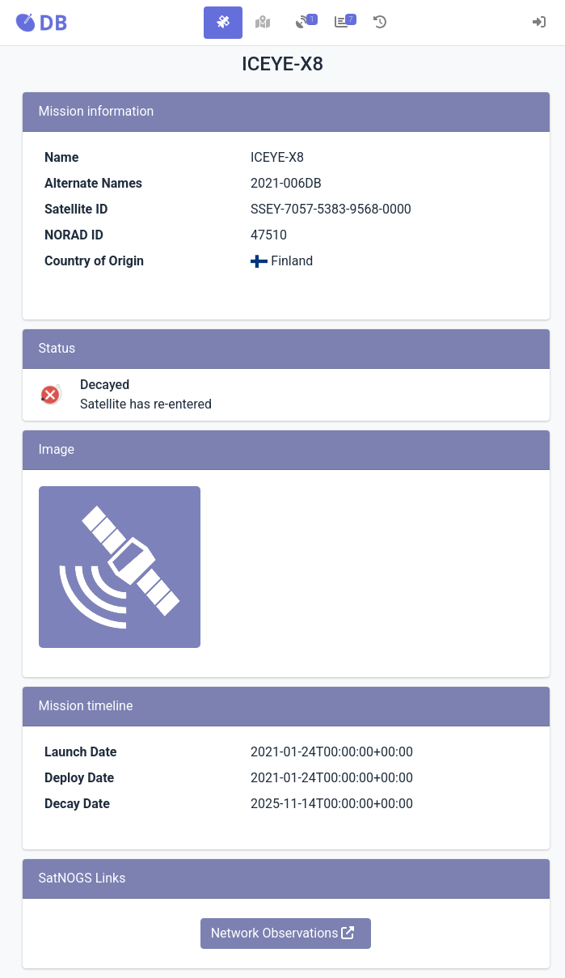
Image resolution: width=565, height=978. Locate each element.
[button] (41, 23)
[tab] (223, 22)
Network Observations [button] (283, 933)
